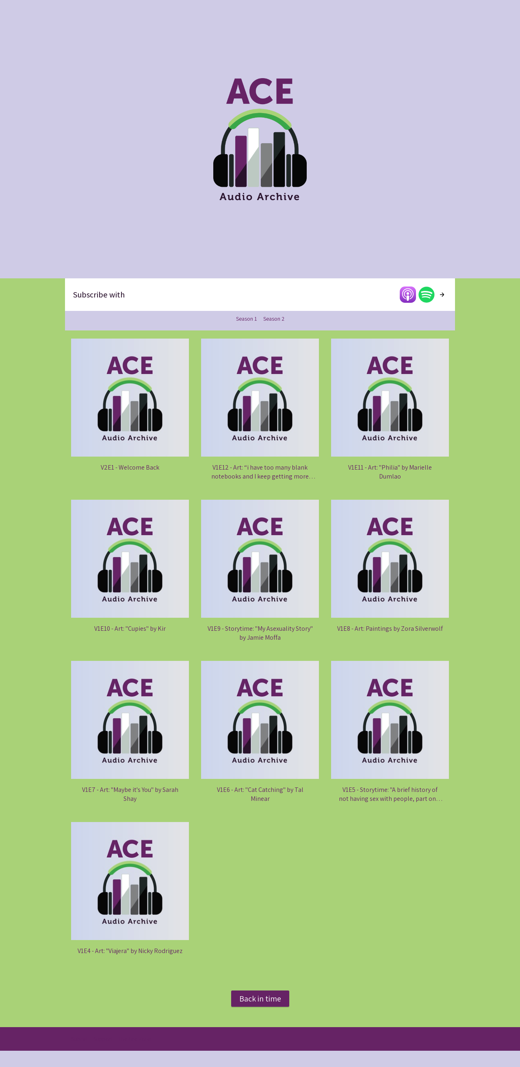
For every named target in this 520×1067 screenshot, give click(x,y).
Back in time (260, 998)
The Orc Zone (135, 1039)
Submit (79, 1039)
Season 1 (246, 318)
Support (103, 1039)
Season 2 (273, 318)
